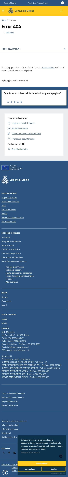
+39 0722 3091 (33, 343)
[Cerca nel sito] (61, 11)
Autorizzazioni (8, 245)
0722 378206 (56, 365)
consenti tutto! (41, 463)
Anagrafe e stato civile (11, 241)
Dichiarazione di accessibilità (14, 437)
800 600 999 (43, 377)
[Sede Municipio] (8, 331)
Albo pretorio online (10, 425)
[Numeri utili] (7, 355)
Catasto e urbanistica (11, 249)
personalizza (30, 469)
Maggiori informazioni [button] (30, 452)
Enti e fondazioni (9, 209)
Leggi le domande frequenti (13, 393)
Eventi (4, 322)
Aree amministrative (10, 201)
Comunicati (6, 301)
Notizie (5, 297)
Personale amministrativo (13, 217)
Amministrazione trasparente (14, 421)
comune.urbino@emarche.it (18, 349)
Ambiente (6, 237)
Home (4, 20)
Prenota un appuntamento (13, 397)
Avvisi (4, 305)
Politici (4, 213)
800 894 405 (40, 374)
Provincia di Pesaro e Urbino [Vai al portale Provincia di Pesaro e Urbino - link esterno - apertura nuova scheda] (38, 3)
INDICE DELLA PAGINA (11, 49)
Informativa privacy (10, 429)
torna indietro (48, 67)
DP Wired (62, 473)
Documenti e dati (9, 221)
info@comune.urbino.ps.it (18, 346)
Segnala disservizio (10, 401)
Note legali (6, 433)
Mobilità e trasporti (14, 269)
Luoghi (4, 318)
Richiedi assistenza (10, 405)
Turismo (9, 278)
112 (45, 362)
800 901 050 (54, 368)
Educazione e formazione (12, 257)
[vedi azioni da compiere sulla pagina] (8, 32)
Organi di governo (9, 197)
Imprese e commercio (15, 266)
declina (54, 469)
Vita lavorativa (12, 281)
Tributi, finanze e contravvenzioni (20, 275)
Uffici (4, 205)
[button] (5, 472)
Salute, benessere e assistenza (19, 272)
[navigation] (3, 10)
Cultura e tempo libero (11, 253)
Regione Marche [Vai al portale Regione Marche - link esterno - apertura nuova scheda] (10, 3)
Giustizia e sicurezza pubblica (14, 261)
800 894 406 (43, 371)
